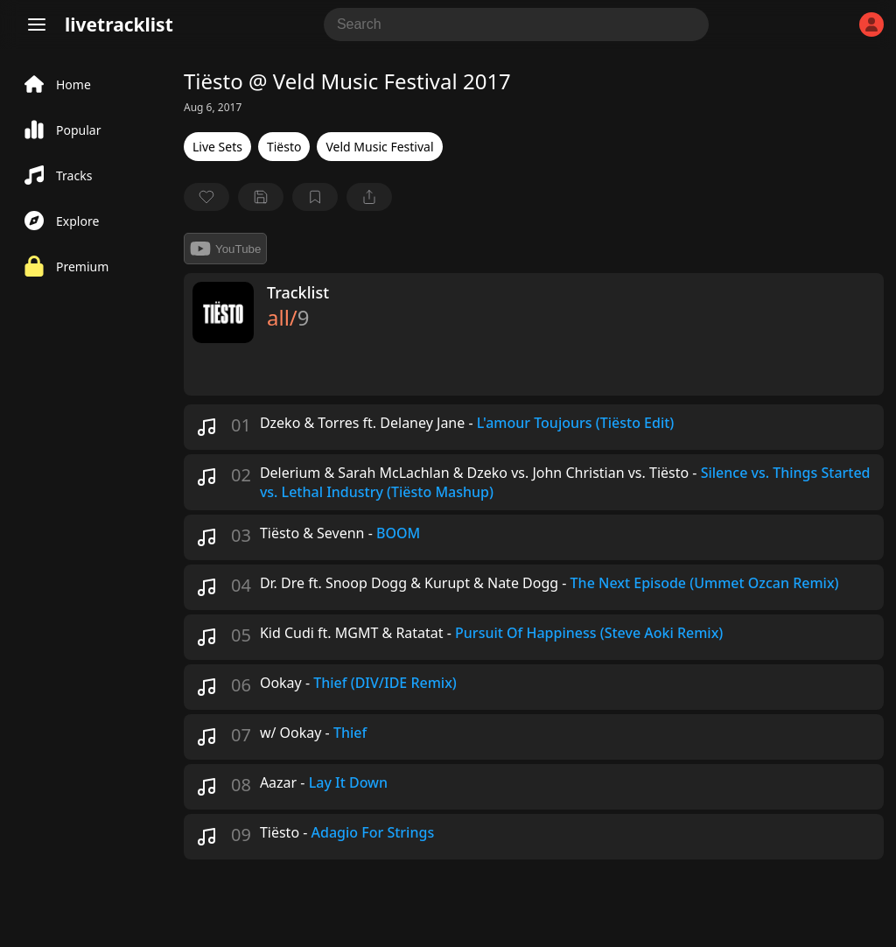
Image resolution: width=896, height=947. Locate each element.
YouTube (225, 248)
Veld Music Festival (379, 146)
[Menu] (37, 24)
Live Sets (217, 146)
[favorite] (206, 197)
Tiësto (284, 146)
